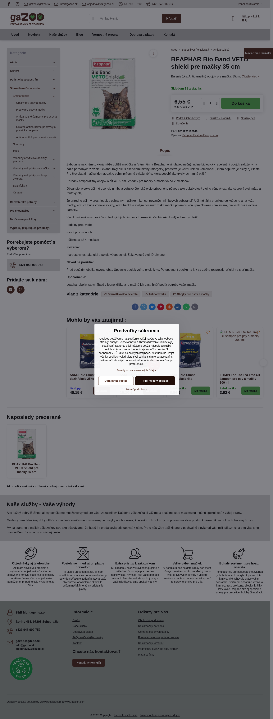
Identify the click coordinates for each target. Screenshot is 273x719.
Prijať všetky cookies (155, 380)
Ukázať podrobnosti (136, 389)
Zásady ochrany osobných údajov (136, 370)
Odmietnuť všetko (115, 380)
